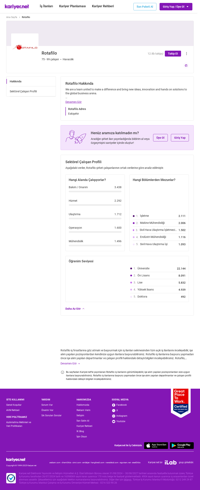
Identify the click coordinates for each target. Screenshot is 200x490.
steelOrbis (136, 462)
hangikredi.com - (98, 462)
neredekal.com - (113, 462)
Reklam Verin (83, 410)
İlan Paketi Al (145, 6)
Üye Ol (160, 137)
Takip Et (173, 53)
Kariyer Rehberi (84, 426)
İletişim (80, 415)
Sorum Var (47, 405)
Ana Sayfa (11, 17)
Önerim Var (47, 410)
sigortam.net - (126, 462)
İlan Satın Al (83, 420)
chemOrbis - (67, 462)
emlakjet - (86, 462)
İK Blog (80, 431)
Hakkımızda (83, 405)
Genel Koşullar (13, 405)
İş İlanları (46, 6)
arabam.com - (55, 462)
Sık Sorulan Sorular (51, 415)
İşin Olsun (82, 436)
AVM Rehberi (13, 410)
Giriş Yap (180, 137)
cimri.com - (77, 462)
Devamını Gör (73, 101)
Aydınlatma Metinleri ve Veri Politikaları (18, 424)
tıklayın (127, 479)
